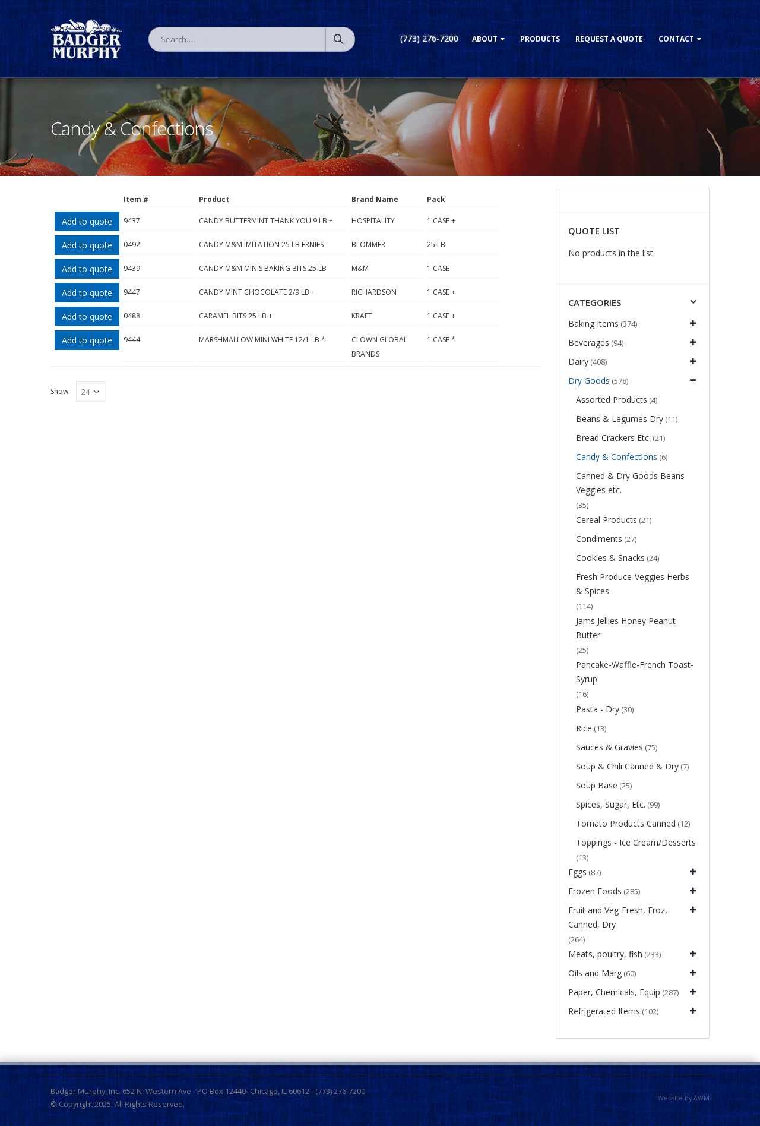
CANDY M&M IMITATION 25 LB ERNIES (261, 244)
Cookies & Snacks (610, 557)
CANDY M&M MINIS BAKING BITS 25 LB (263, 268)
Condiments (599, 538)
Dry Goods (589, 380)
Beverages (588, 342)
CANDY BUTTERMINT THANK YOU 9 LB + (266, 221)
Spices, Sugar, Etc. (610, 804)
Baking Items (593, 323)
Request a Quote (609, 39)
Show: (60, 391)
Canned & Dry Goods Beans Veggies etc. (630, 483)
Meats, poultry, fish (605, 954)
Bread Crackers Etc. (613, 437)
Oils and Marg (595, 973)
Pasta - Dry (597, 709)
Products (540, 39)
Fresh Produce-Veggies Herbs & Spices (632, 584)
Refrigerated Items (604, 1011)
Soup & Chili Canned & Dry (627, 766)
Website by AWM (684, 1098)
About (485, 39)
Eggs (577, 872)
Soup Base (597, 785)
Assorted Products (611, 399)
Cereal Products (606, 519)
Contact (676, 39)
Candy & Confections (616, 456)
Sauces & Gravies (609, 747)
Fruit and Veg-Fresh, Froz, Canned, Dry (617, 917)
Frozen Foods (595, 891)
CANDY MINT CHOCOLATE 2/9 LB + (257, 292)
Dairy (578, 361)
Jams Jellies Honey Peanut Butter (626, 628)
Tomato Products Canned (626, 823)
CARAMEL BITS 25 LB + (236, 316)
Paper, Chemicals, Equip (614, 992)
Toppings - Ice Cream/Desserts (636, 842)
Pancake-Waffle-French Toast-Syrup (635, 672)
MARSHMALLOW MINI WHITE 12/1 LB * (262, 340)
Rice (584, 728)
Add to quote (87, 221)
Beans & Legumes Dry (619, 418)
